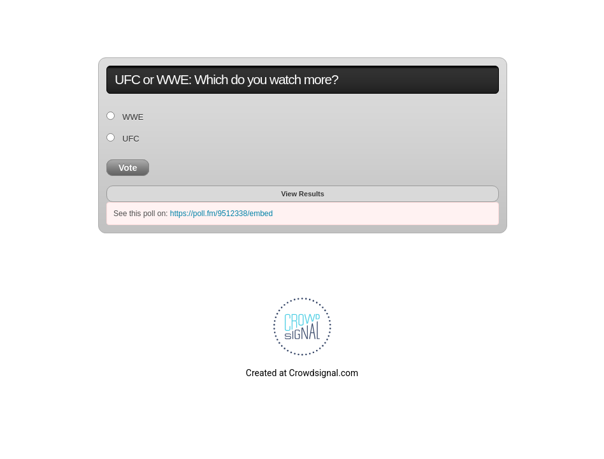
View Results (302, 194)
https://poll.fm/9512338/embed (221, 213)
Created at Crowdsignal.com (302, 373)
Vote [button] (128, 168)
